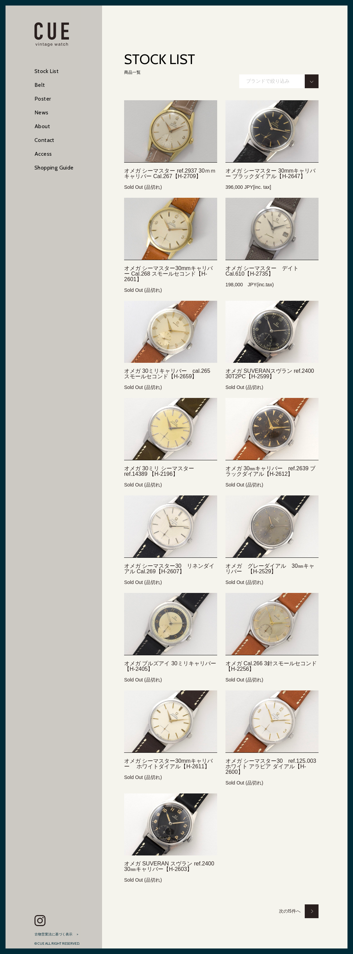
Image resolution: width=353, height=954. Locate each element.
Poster (42, 98)
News (41, 112)
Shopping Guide (54, 167)
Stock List (46, 71)
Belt (39, 85)
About (42, 126)
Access (43, 154)
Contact (44, 140)
